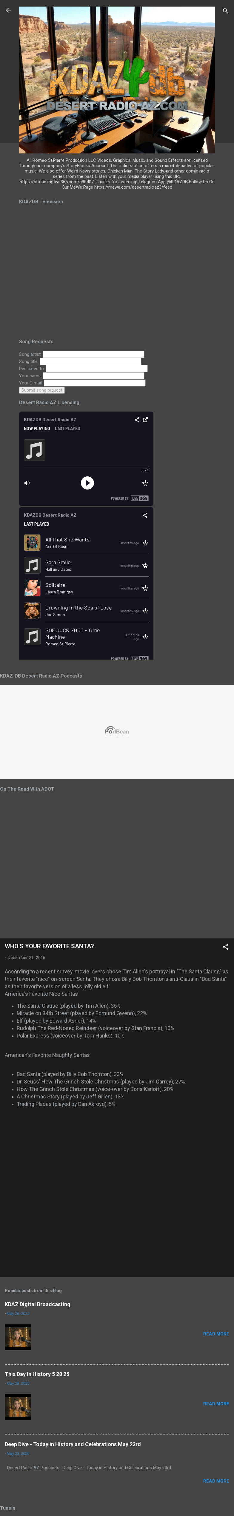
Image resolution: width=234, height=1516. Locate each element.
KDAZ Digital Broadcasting (37, 1304)
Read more (216, 1334)
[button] (225, 947)
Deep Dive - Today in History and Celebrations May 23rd (73, 1444)
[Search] (225, 12)
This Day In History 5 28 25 (37, 1374)
